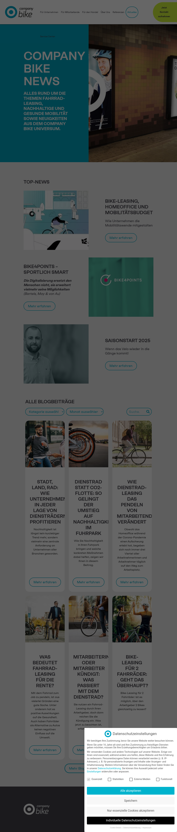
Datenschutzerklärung (109, 768)
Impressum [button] (146, 827)
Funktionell (164, 779)
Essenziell (94, 779)
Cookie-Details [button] (116, 827)
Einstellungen (94, 771)
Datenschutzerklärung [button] (132, 827)
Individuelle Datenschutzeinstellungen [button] (130, 820)
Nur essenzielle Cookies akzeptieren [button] (130, 810)
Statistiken (116, 779)
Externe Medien (139, 779)
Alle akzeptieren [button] (130, 790)
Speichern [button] (130, 800)
